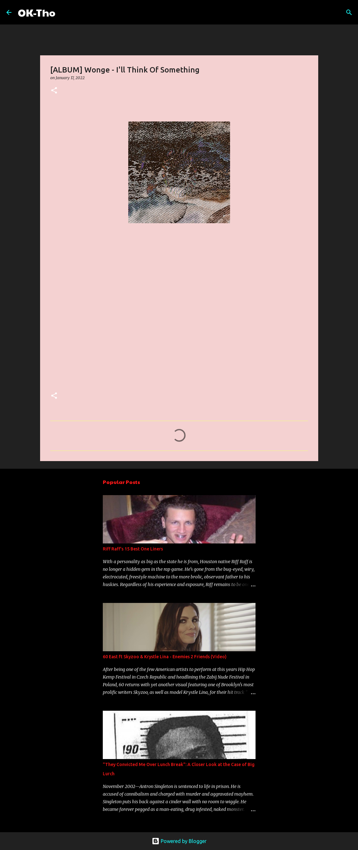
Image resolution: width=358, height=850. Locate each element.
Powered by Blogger (179, 841)
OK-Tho (36, 12)
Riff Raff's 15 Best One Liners (133, 548)
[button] (54, 90)
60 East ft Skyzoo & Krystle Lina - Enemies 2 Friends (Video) (165, 656)
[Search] (64, 12)
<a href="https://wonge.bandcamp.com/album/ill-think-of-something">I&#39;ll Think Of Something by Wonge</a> (106, 307)
